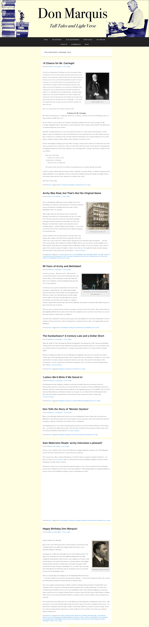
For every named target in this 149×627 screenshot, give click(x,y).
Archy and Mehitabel (72, 39)
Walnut (103, 619)
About (87, 44)
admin (59, 532)
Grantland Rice (94, 617)
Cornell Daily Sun (48, 256)
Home (46, 39)
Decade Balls (58, 459)
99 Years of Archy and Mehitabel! (62, 266)
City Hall (100, 254)
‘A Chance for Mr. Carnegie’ (59, 63)
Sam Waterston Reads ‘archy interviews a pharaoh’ (73, 443)
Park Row (45, 258)
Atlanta (63, 615)
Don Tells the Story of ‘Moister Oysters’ (66, 409)
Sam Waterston (92, 520)
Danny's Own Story (48, 617)
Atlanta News (78, 615)
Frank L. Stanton (85, 617)
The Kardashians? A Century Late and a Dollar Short (73, 335)
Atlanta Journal (69, 615)
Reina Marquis (76, 619)
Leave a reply (66, 66)
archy (84, 254)
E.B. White (64, 256)
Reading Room (76, 44)
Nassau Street (84, 256)
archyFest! (63, 44)
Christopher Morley (91, 254)
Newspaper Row (93, 256)
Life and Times (57, 39)
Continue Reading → (80, 250)
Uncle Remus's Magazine (93, 619)
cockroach (106, 254)
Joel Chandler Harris (48, 619)
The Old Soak (100, 39)
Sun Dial (58, 258)
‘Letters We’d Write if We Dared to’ (63, 377)
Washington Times (48, 620)
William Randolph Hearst (85, 400)
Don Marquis (70, 184)
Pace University (103, 256)
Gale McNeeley (80, 327)
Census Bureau (101, 615)
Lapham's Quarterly (81, 520)
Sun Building (52, 258)
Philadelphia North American (63, 619)
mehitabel (88, 327)
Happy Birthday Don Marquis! (60, 528)
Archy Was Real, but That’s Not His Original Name (72, 193)
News (49, 184)
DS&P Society (87, 39)
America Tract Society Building (73, 254)
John (59, 66)
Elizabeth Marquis (67, 617)
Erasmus (69, 256)
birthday (85, 615)
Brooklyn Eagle (92, 615)
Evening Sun (78, 184)
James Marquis (103, 617)
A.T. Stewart (60, 254)
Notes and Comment (78, 434)
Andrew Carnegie (62, 184)
